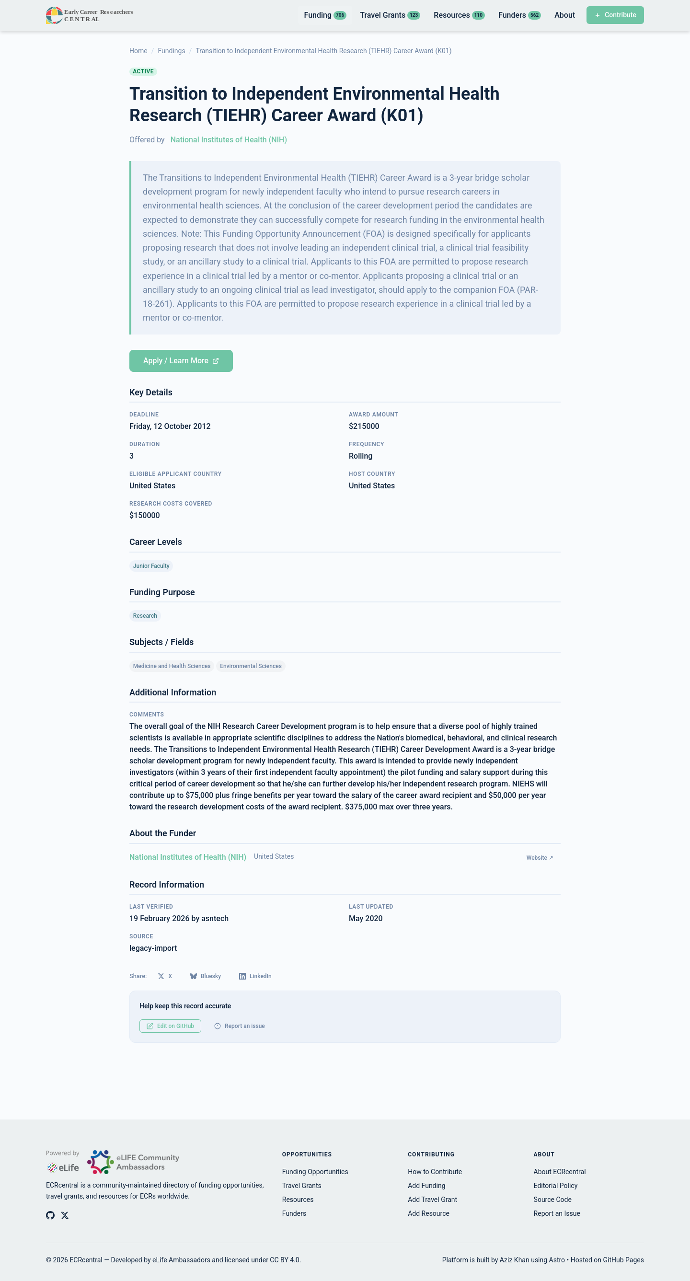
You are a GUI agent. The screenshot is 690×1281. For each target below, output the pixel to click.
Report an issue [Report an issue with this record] (239, 1026)
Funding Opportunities (315, 1172)
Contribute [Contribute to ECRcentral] (615, 15)
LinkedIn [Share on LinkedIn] (255, 976)
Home (138, 51)
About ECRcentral (560, 1172)
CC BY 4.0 (284, 1260)
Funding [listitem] (325, 15)
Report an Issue (557, 1213)
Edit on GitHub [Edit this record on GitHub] (170, 1026)
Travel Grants (302, 1185)
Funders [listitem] (519, 15)
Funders (294, 1213)
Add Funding (426, 1185)
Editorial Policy (556, 1185)
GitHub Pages (623, 1260)
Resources (298, 1199)
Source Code (553, 1199)
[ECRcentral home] (90, 15)
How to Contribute (435, 1172)
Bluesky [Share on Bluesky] (205, 976)
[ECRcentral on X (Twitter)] (64, 1215)
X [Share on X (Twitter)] (165, 976)
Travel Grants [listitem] (390, 15)
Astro (557, 1260)
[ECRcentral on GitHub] (50, 1215)
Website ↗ (540, 857)
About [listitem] (564, 15)
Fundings (171, 51)
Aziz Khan (514, 1260)
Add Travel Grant (432, 1199)
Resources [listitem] (459, 15)
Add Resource (428, 1213)
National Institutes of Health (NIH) (229, 139)
